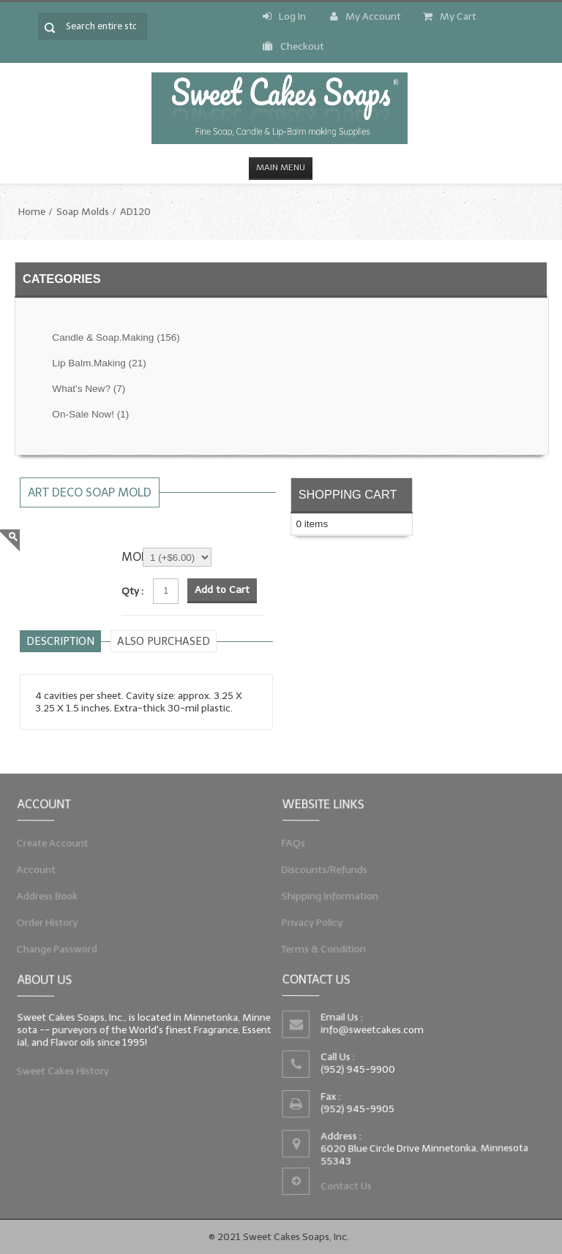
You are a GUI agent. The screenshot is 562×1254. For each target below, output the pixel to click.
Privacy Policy (309, 924)
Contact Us (344, 1188)
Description (60, 641)
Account (32, 868)
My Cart (449, 16)
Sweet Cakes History (60, 1072)
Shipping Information (327, 896)
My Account (365, 16)
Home (31, 211)
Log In (284, 16)
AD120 (135, 211)
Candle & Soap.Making (116, 337)
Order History (44, 924)
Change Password (54, 952)
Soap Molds (82, 211)
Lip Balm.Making (99, 363)
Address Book (44, 896)
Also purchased (163, 641)
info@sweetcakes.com (370, 1028)
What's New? (88, 388)
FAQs (289, 841)
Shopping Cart (348, 494)
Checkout (293, 46)
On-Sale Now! (90, 414)
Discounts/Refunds (322, 868)
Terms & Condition (321, 952)
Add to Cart (222, 589)
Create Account (50, 841)
